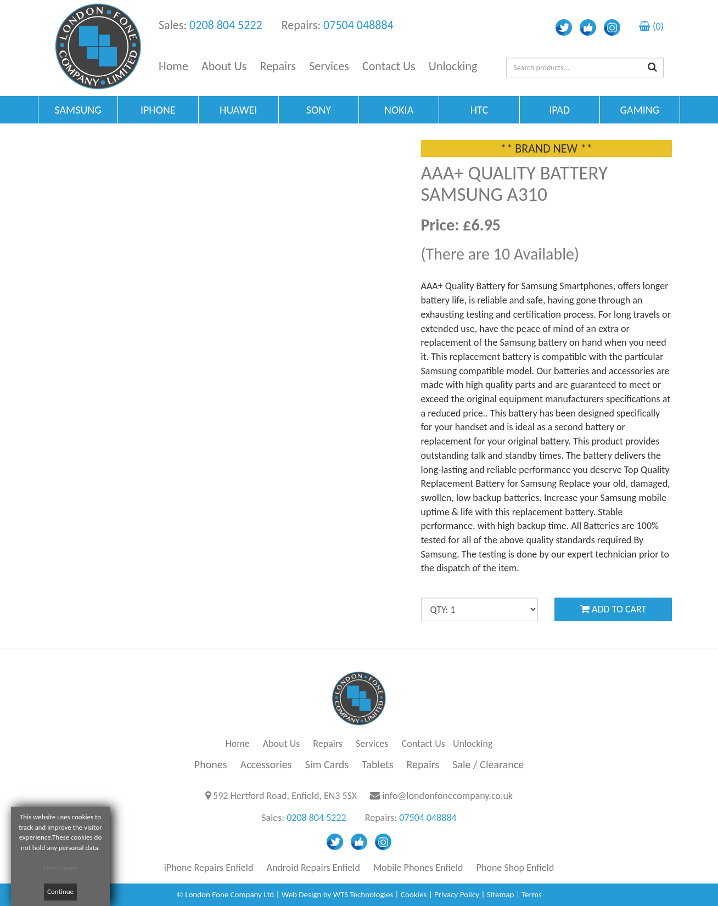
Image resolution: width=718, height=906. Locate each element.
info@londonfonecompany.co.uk (447, 796)
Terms (531, 894)
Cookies (414, 894)
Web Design (301, 894)
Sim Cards (327, 764)
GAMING (639, 109)
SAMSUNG (77, 109)
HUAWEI (238, 109)
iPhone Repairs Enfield (209, 868)
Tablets (377, 764)
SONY (318, 109)
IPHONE (158, 109)
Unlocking (453, 66)
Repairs (278, 66)
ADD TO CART (613, 609)
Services (329, 66)
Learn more (60, 868)
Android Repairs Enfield (313, 868)
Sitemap (500, 894)
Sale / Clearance (488, 764)
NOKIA (398, 109)
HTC (479, 109)
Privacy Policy (456, 894)
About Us (224, 66)
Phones (210, 764)
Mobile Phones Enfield (418, 868)
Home (173, 66)
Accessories (266, 764)
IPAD (559, 109)
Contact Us (389, 66)
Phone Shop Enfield (515, 868)
